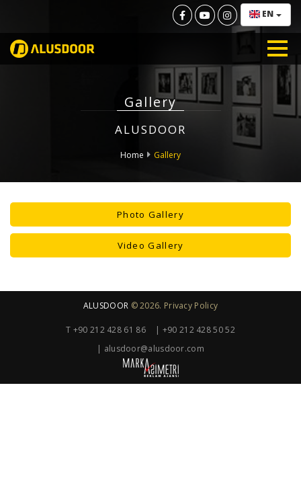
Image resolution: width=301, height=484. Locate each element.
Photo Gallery (150, 214)
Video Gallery (151, 245)
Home (132, 155)
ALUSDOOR (105, 305)
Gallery (167, 155)
